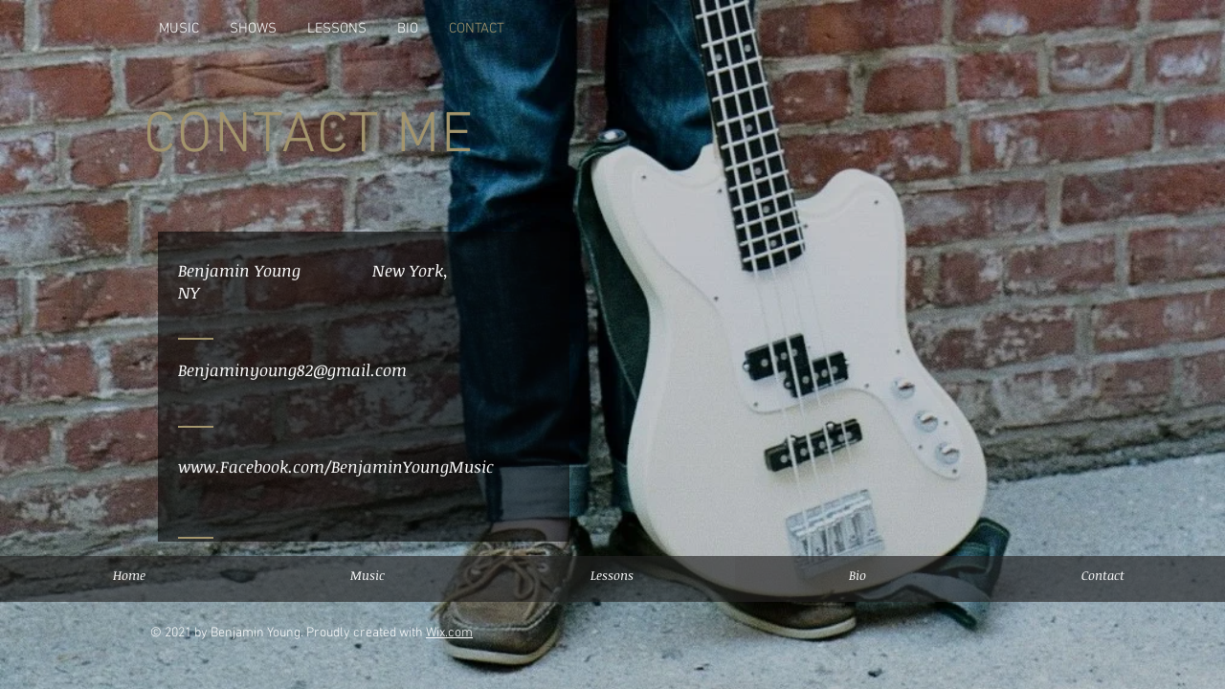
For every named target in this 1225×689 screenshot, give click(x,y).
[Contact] (1102, 575)
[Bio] (857, 575)
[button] (612, 575)
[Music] (367, 575)
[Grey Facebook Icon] (1008, 26)
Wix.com (449, 633)
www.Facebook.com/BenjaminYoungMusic (336, 467)
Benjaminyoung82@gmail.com (292, 370)
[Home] (129, 575)
